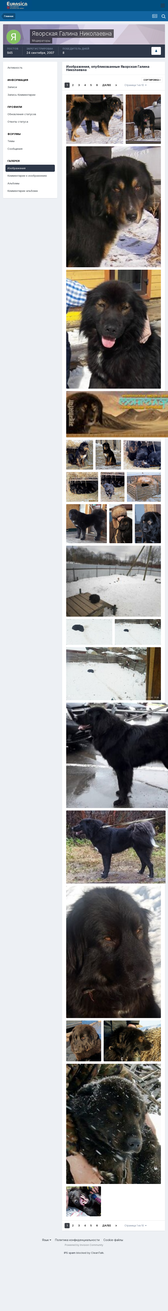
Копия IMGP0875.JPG (142, 130)
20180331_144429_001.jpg (86, 529)
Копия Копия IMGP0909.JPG (88, 134)
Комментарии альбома (22, 190)
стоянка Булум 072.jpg (142, 456)
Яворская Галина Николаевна (97, 139)
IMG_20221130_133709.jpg (135, 631)
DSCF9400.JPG (147, 522)
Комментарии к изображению (27, 175)
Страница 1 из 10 (135, 85)
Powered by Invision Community (84, 1244)
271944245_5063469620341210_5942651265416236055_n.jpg (111, 607)
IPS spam (69, 1252)
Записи (12, 87)
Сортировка (152, 80)
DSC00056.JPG (116, 1051)
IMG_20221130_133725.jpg (86, 631)
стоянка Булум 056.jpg (109, 480)
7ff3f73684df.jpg (141, 488)
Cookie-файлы (113, 1240)
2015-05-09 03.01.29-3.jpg (87, 379)
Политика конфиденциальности (77, 1240)
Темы (11, 141)
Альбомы (13, 183)
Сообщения (14, 148)
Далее (106, 85)
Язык (46, 1240)
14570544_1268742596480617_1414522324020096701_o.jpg (110, 257)
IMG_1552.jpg (77, 1047)
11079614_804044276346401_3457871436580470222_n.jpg (110, 1174)
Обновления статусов (21, 114)
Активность (14, 67)
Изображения (16, 168)
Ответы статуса (17, 121)
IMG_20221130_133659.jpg (87, 690)
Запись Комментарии (21, 94)
